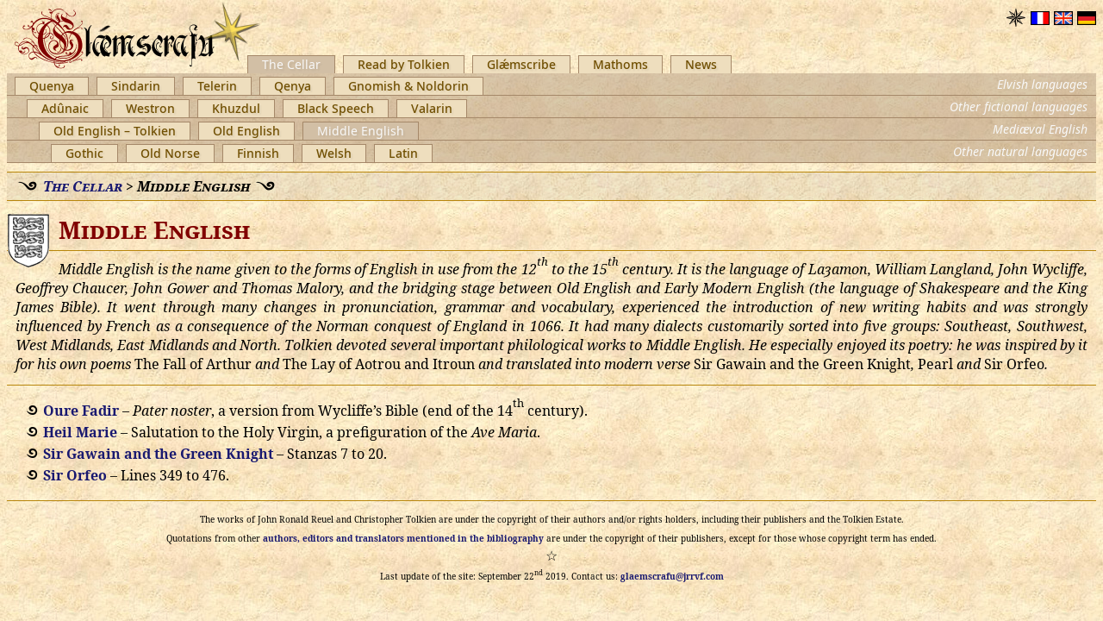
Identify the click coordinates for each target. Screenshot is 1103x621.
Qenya (292, 86)
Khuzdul (236, 108)
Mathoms (620, 64)
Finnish (258, 153)
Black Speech (335, 108)
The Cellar (291, 64)
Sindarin (135, 86)
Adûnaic (65, 108)
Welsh (334, 153)
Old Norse (170, 153)
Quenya (51, 86)
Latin (403, 153)
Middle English (360, 130)
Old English (246, 130)
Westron (150, 108)
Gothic (84, 153)
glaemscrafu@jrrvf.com (672, 576)
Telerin (217, 86)
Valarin (431, 108)
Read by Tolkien (404, 64)
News (701, 64)
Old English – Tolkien (114, 130)
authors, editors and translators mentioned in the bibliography (403, 538)
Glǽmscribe (521, 64)
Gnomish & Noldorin (408, 86)
